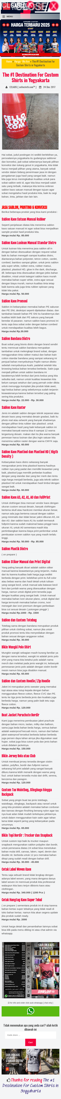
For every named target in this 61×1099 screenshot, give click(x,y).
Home (9, 61)
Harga (17, 61)
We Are (25, 61)
